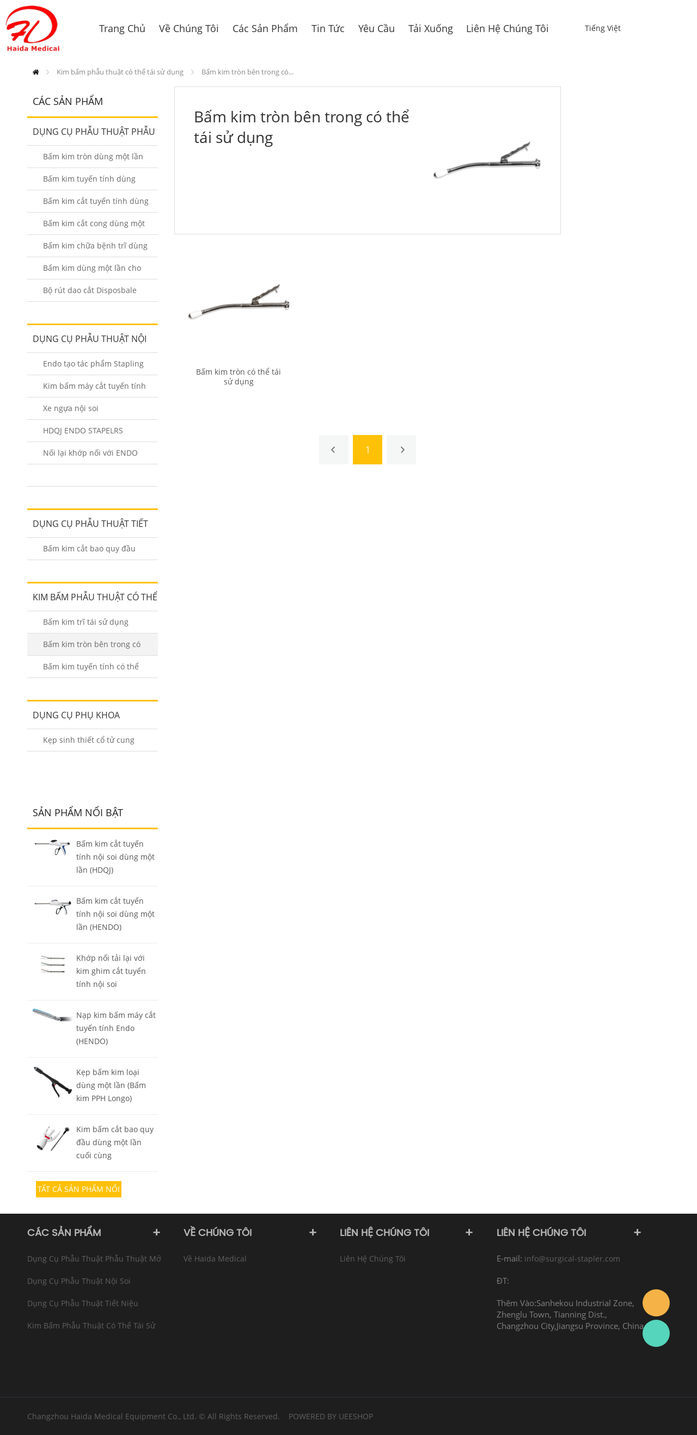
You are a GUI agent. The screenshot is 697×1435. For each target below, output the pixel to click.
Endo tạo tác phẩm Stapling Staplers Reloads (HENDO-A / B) (95, 366)
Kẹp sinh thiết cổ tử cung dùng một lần (88, 743)
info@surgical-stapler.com (572, 1258)
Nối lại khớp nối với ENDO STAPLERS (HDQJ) (90, 456)
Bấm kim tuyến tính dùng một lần (89, 181)
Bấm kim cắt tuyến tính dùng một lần (96, 204)
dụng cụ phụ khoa (76, 715)
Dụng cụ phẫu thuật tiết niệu (87, 527)
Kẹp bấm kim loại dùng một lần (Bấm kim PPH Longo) (111, 1085)
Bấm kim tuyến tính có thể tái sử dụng (91, 669)
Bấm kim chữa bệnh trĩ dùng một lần (95, 248)
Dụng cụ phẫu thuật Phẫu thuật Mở (91, 135)
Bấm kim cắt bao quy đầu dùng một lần (89, 551)
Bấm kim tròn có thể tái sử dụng (238, 377)
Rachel (656, 1333)
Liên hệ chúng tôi (373, 1258)
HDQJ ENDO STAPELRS (83, 430)
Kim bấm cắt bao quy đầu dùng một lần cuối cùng (115, 1142)
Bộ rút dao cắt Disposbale (90, 290)
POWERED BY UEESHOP (331, 1416)
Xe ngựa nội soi (71, 408)
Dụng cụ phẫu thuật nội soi (86, 342)
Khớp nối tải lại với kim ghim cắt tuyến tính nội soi (111, 971)
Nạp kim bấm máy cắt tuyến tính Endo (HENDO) (116, 1028)
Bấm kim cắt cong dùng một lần (94, 226)
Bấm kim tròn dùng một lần (93, 156)
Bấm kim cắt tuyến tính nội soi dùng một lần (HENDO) (115, 914)
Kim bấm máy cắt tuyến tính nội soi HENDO (94, 389)
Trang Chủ (35, 72)
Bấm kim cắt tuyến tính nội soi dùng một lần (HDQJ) (115, 856)
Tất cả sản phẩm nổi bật (79, 1190)
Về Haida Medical (215, 1258)
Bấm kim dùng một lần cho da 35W (92, 271)
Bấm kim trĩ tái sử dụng (86, 622)
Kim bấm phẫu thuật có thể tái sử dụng (120, 72)
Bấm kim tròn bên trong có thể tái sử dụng (91, 647)
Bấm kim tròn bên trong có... (247, 72)
